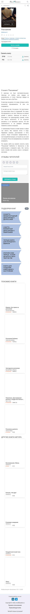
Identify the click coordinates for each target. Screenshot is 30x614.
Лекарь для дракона (9, 198)
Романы (7, 38)
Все (27, 208)
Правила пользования (15, 605)
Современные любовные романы (10, 39)
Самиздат (12, 38)
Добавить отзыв (10, 179)
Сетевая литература (20, 38)
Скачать (26, 56)
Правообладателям (15, 607)
